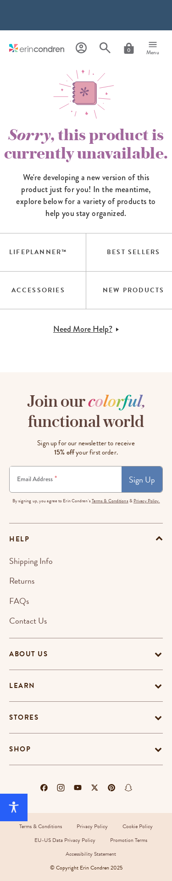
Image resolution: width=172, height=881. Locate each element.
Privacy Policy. (146, 500)
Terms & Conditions (110, 500)
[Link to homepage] (36, 48)
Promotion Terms (128, 840)
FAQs (19, 601)
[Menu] (153, 48)
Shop (20, 749)
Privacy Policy (92, 826)
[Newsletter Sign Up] (66, 479)
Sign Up (142, 479)
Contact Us (28, 620)
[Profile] (81, 48)
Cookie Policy (137, 826)
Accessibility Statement (91, 854)
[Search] (105, 48)
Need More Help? (86, 329)
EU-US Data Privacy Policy (64, 840)
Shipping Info (31, 561)
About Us (28, 654)
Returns (21, 580)
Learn (22, 686)
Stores (24, 717)
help (19, 539)
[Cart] (129, 48)
